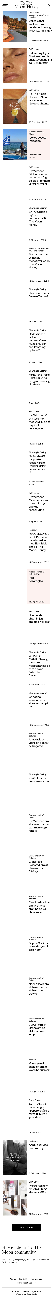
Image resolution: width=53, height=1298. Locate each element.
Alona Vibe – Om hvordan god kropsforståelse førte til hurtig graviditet (39, 1110)
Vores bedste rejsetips (37, 139)
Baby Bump (35, 1100)
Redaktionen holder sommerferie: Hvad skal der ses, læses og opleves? (37, 342)
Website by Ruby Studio (26, 1294)
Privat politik (37, 1279)
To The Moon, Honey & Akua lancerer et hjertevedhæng (38, 98)
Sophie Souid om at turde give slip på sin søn (39, 946)
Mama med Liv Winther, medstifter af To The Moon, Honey (39, 260)
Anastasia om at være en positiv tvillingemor (39, 742)
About (13, 1279)
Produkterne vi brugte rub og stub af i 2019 (38, 1188)
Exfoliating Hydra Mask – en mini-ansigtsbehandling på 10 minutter (40, 58)
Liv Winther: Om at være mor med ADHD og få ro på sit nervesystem (39, 421)
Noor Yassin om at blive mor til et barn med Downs (39, 988)
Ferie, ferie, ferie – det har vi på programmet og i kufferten (39, 379)
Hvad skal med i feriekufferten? (39, 294)
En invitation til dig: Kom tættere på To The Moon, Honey (38, 218)
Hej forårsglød (36, 579)
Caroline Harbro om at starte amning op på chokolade (39, 907)
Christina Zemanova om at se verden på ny (38, 701)
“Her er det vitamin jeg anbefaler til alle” (39, 618)
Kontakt (23, 1279)
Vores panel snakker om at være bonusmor (39, 1066)
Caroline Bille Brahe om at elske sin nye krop (37, 1029)
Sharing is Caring (37, 207)
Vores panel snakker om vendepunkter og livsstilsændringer (40, 25)
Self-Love (34, 49)
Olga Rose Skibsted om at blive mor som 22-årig (38, 866)
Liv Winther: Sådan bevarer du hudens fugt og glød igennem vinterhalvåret (39, 177)
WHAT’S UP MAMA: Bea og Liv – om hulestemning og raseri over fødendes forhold (39, 665)
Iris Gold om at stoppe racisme (39, 779)
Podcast (33, 529)
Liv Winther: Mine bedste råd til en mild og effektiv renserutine (39, 503)
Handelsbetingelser (27, 1282)
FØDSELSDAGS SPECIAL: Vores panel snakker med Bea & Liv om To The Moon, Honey (39, 542)
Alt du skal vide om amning (38, 1146)
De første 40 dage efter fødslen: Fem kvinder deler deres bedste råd (37, 464)
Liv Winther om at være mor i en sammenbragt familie (39, 826)
